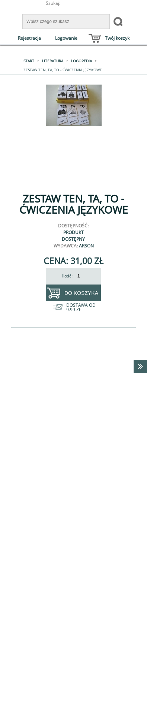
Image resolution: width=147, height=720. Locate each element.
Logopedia (81, 60)
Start (28, 60)
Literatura (52, 60)
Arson (86, 246)
